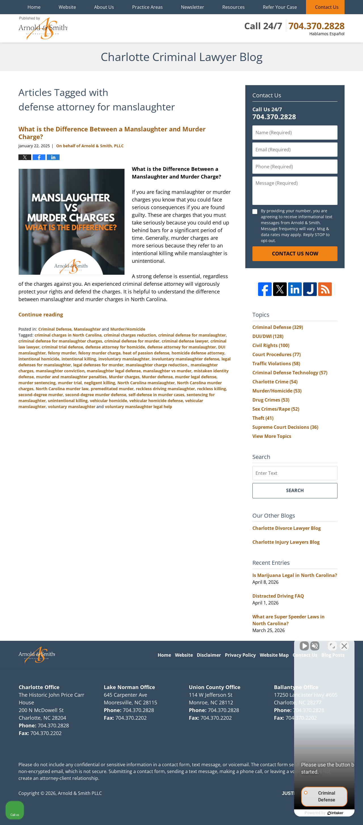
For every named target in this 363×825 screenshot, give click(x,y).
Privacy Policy (240, 655)
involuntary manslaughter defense (185, 359)
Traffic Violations (276, 363)
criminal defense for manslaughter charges (60, 341)
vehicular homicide (108, 400)
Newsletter (192, 7)
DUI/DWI (267, 336)
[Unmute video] (262, 643)
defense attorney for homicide (115, 347)
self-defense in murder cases (156, 394)
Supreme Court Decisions (285, 427)
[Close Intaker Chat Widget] (344, 643)
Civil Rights (270, 345)
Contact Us (327, 7)
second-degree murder (40, 394)
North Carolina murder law (62, 388)
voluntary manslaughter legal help (138, 406)
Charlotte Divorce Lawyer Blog (286, 528)
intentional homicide (38, 359)
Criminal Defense (54, 329)
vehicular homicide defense (156, 400)
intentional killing (79, 359)
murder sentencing (37, 382)
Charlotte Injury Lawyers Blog (286, 542)
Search (295, 490)
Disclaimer (209, 655)
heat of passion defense (146, 353)
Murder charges (124, 376)
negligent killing (99, 382)
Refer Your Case (280, 7)
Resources (233, 7)
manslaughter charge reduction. (157, 365)
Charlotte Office (39, 687)
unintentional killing (68, 400)
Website (67, 7)
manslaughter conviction (60, 370)
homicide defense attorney (198, 353)
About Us (104, 7)
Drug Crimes (270, 400)
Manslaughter (87, 329)
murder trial (70, 382)
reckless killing (211, 388)
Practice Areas (147, 7)
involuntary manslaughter (123, 359)
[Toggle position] (332, 643)
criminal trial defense (62, 347)
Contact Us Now (295, 253)
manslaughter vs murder (167, 370)
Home (34, 7)
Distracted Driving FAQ (278, 596)
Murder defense (157, 376)
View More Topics (271, 436)
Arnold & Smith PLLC (80, 793)
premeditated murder (112, 388)
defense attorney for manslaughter (181, 347)
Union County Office (214, 687)
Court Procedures (276, 354)
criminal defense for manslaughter (192, 335)
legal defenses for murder (98, 365)
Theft (262, 418)
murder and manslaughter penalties (71, 376)
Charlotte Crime (274, 382)
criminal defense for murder (131, 341)
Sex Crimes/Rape (275, 409)
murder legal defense (195, 376)
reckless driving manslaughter (165, 388)
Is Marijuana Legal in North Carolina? (294, 575)
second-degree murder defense (95, 394)
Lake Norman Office (129, 687)
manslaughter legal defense (114, 370)
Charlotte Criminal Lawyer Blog (43, 28)
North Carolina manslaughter (146, 382)
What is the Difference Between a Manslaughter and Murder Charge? (112, 132)
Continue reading (40, 314)
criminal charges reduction (130, 335)
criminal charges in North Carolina (68, 335)
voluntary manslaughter (71, 406)
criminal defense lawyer (185, 341)
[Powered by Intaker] (314, 813)
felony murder (62, 353)
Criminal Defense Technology (289, 373)
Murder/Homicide (127, 329)
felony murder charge (99, 353)
